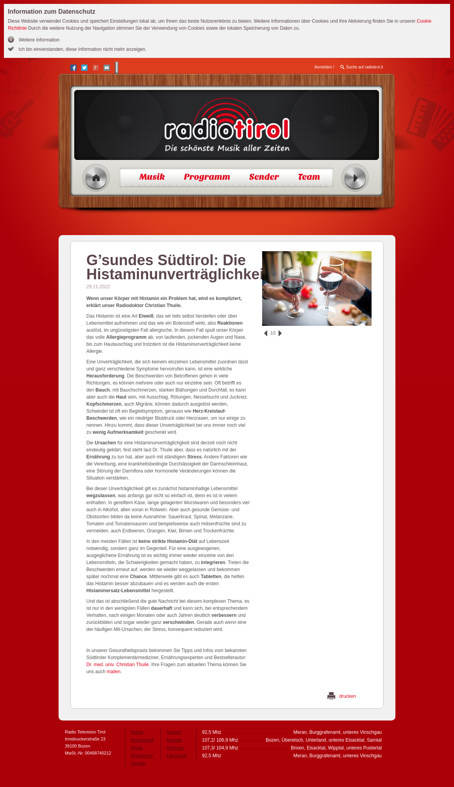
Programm (142, 755)
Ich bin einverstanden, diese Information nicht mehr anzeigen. (82, 49)
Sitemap (175, 748)
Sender (138, 763)
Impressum (142, 740)
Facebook (176, 755)
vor (280, 333)
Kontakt (174, 740)
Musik (137, 748)
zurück (265, 333)
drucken (347, 696)
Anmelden (323, 67)
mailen (113, 671)
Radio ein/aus (355, 178)
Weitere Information (39, 40)
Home (96, 178)
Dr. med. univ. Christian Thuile (117, 664)
